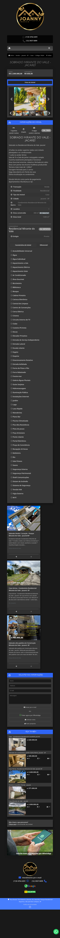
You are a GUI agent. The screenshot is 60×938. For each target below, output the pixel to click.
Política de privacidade (30, 932)
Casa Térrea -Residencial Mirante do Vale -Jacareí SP (25, 797)
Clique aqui (12, 852)
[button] (12, 99)
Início (11, 55)
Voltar (49, 55)
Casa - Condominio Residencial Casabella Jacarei (24, 764)
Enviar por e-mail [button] (30, 735)
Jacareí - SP (25, 55)
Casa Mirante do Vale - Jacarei (18, 829)
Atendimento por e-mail (30, 906)
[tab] (14, 82)
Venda (18, 55)
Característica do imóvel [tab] (23, 245)
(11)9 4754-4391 (31, 37)
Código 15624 (39, 55)
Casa (31, 55)
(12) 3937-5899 (31, 41)
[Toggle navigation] (49, 48)
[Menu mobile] (9, 48)
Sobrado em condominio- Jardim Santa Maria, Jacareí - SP (27, 781)
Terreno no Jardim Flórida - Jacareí (20, 813)
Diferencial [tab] (43, 245)
